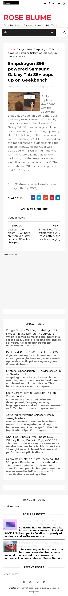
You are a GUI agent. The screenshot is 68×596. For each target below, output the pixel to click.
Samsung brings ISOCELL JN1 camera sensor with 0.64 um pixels (40, 522)
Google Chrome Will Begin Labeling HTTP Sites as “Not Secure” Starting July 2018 (31, 332)
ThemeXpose (26, 587)
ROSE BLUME (27, 17)
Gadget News (24, 49)
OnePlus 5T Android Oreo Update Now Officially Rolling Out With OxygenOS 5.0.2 (31, 438)
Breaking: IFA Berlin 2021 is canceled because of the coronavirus (41, 544)
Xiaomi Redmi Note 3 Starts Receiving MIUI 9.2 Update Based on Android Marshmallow (33, 460)
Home (11, 49)
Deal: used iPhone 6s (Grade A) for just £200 (32, 352)
